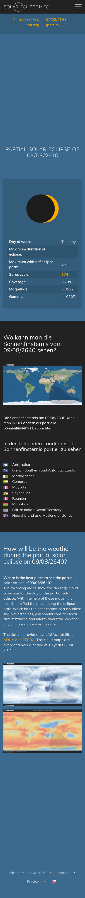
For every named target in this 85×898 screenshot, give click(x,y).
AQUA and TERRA (19, 639)
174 (64, 274)
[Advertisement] (42, 83)
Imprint (62, 873)
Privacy (33, 881)
